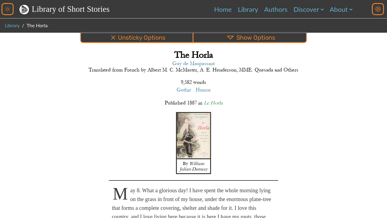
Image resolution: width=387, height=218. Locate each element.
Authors (276, 9)
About (339, 9)
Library (248, 9)
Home (223, 9)
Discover (306, 9)
